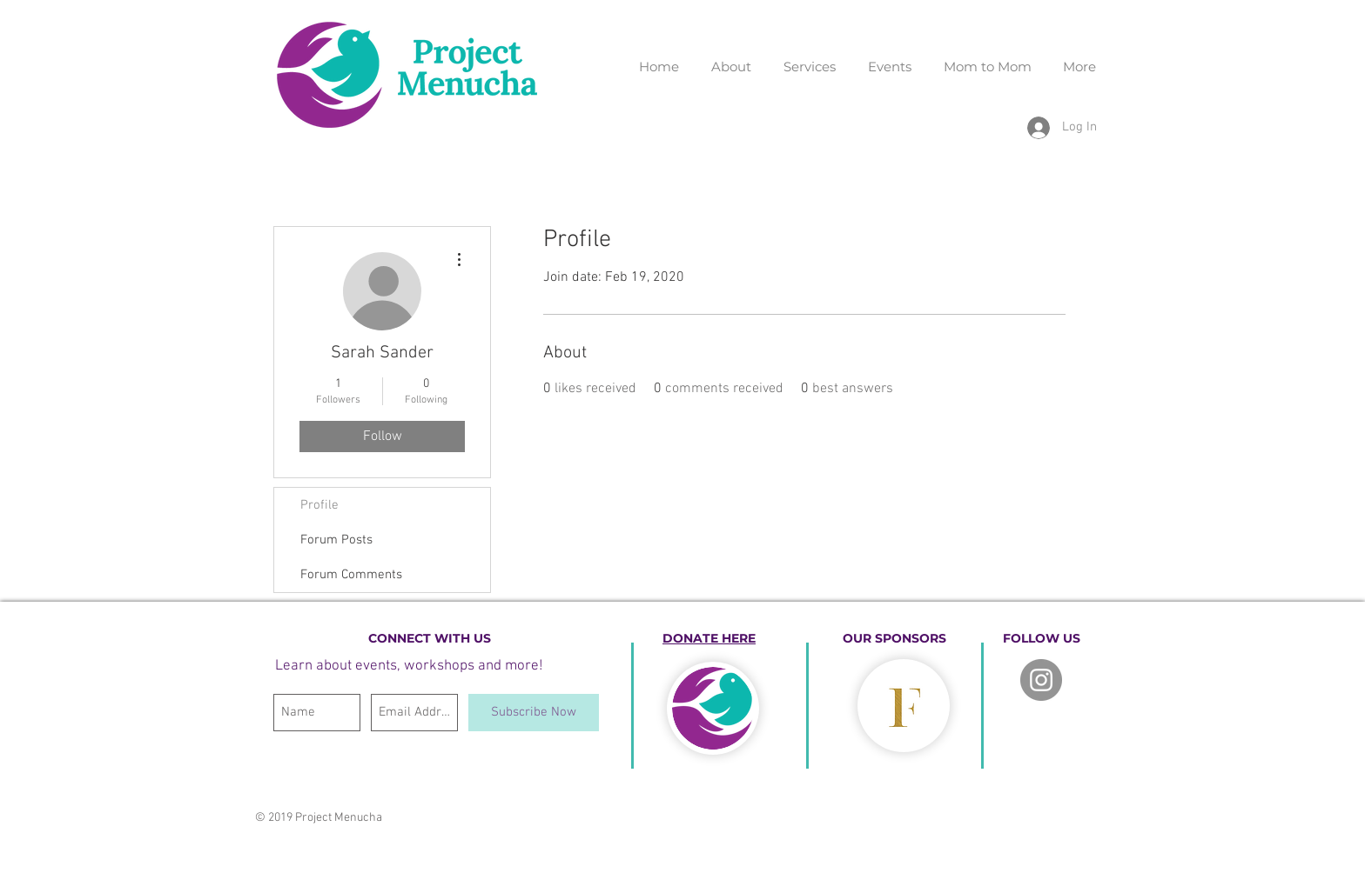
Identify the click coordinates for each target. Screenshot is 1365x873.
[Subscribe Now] (533, 712)
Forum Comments (351, 575)
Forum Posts (336, 540)
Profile (319, 505)
